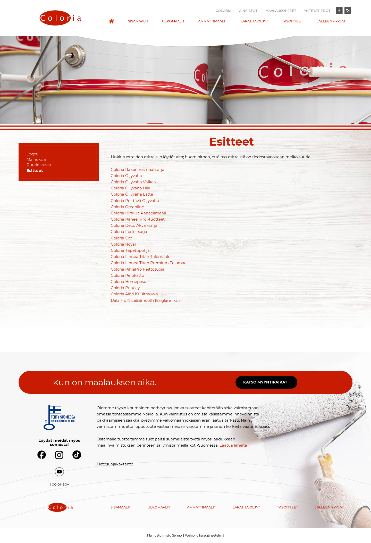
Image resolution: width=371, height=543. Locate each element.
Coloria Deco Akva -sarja (134, 225)
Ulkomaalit (173, 21)
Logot (32, 154)
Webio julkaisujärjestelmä (204, 535)
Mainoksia (36, 159)
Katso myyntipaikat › (266, 382)
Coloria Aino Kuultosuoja (134, 293)
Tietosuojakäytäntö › (116, 464)
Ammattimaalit (212, 21)
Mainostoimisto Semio (164, 535)
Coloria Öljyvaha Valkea (133, 181)
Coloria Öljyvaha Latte (132, 194)
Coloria (223, 11)
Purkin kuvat (39, 164)
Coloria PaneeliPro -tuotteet (138, 219)
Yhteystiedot (317, 11)
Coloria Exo (121, 238)
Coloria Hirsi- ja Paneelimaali (138, 213)
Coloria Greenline (127, 206)
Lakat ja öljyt (254, 21)
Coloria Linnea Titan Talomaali (140, 256)
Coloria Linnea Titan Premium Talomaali (150, 262)
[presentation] (60, 18)
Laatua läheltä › (234, 445)
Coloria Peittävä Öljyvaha (135, 200)
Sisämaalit (138, 21)
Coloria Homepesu (128, 281)
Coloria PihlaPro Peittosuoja (137, 269)
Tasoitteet (292, 21)
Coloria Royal (123, 244)
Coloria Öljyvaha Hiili (130, 188)
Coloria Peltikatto (127, 275)
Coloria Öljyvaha (126, 175)
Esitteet (35, 170)
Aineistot (248, 11)
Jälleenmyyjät (331, 21)
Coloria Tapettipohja (130, 250)
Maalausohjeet (280, 11)
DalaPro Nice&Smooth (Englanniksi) (145, 300)
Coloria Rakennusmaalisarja (137, 169)
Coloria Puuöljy (125, 287)
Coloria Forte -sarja (129, 231)
